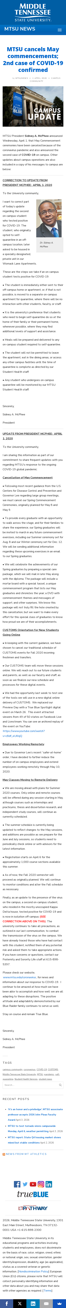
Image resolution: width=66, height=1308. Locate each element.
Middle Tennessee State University (19, 1074)
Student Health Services (25, 1079)
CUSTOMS (53, 1069)
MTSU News (19, 29)
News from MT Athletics (26, 1154)
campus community (12, 1069)
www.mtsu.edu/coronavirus (19, 977)
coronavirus (29, 1069)
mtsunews (21, 78)
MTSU (40, 1074)
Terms (47, 1291)
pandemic (49, 1074)
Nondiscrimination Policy (33, 1271)
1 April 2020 (39, 78)
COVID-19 (42, 1069)
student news (45, 1079)
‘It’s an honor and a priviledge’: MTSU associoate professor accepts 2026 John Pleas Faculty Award (35, 1115)
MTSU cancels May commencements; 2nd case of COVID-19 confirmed (33, 59)
